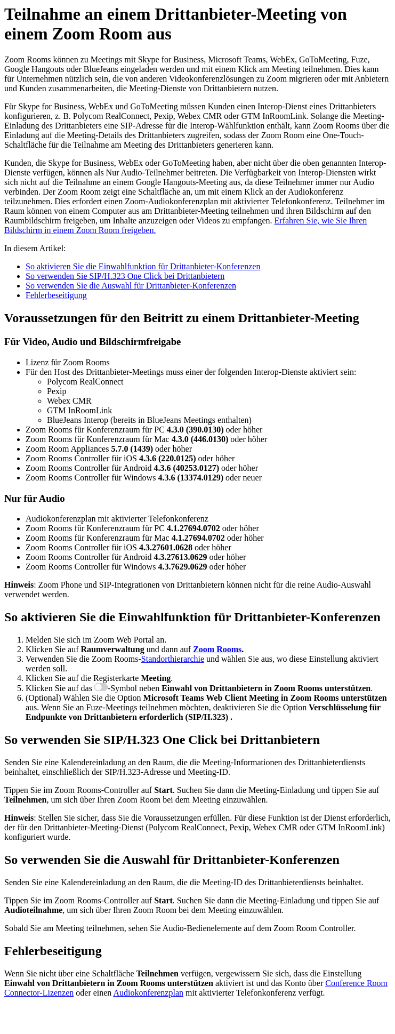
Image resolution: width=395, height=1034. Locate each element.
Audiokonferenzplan (148, 992)
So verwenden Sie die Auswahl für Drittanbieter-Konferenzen (131, 285)
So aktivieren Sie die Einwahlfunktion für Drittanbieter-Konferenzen (143, 266)
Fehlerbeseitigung (56, 295)
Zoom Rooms (217, 649)
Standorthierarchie (172, 658)
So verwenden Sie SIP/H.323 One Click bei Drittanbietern (125, 275)
